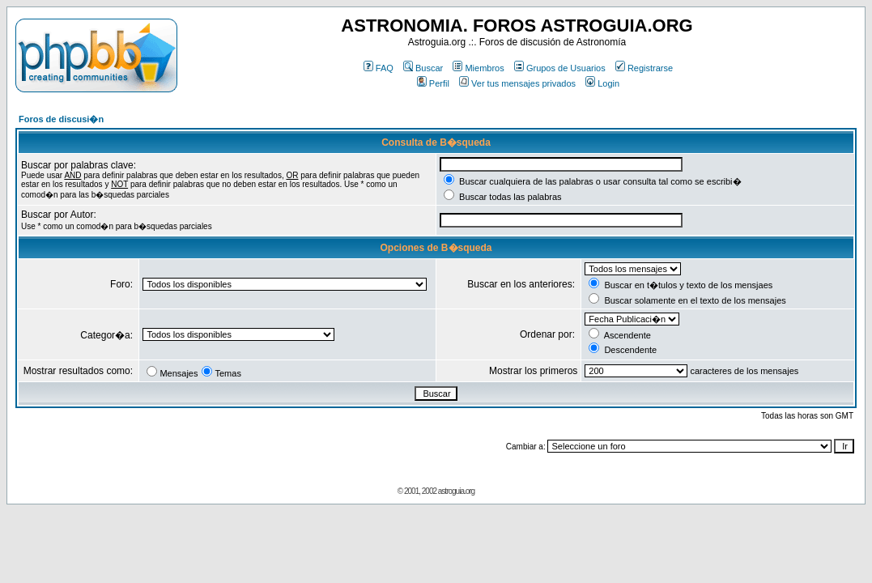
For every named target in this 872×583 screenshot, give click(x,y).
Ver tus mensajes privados (517, 83)
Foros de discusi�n (61, 119)
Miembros (478, 68)
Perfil (433, 83)
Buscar (423, 68)
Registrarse (644, 68)
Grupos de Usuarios (560, 68)
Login (602, 83)
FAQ (378, 68)
